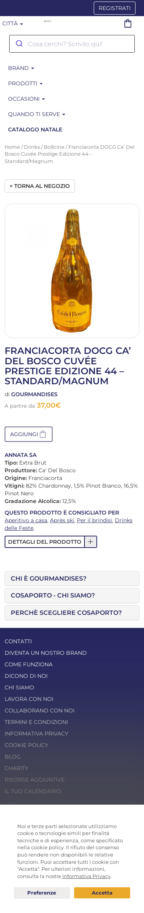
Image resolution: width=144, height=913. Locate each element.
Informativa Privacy (36, 733)
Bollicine (54, 147)
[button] (29, 434)
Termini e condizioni (36, 722)
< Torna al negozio (40, 186)
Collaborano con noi (39, 710)
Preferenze (42, 893)
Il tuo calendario (33, 791)
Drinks (32, 147)
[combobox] (72, 44)
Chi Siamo (19, 687)
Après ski (62, 520)
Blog (13, 756)
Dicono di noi (26, 675)
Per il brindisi (94, 520)
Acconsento (102, 892)
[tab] (72, 578)
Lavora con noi (29, 699)
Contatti (18, 641)
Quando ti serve (36, 114)
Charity (16, 768)
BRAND (21, 68)
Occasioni (26, 98)
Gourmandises (34, 394)
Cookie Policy (26, 745)
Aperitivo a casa (26, 520)
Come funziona (29, 664)
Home (12, 147)
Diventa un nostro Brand (46, 652)
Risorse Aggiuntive (35, 779)
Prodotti (25, 83)
